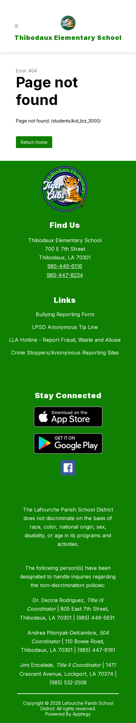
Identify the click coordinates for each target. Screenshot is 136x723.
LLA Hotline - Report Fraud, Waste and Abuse (65, 340)
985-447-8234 (65, 275)
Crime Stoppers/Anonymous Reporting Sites (65, 352)
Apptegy (82, 714)
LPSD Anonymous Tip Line (65, 327)
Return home (34, 142)
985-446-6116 (64, 266)
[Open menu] (16, 26)
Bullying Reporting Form (65, 314)
